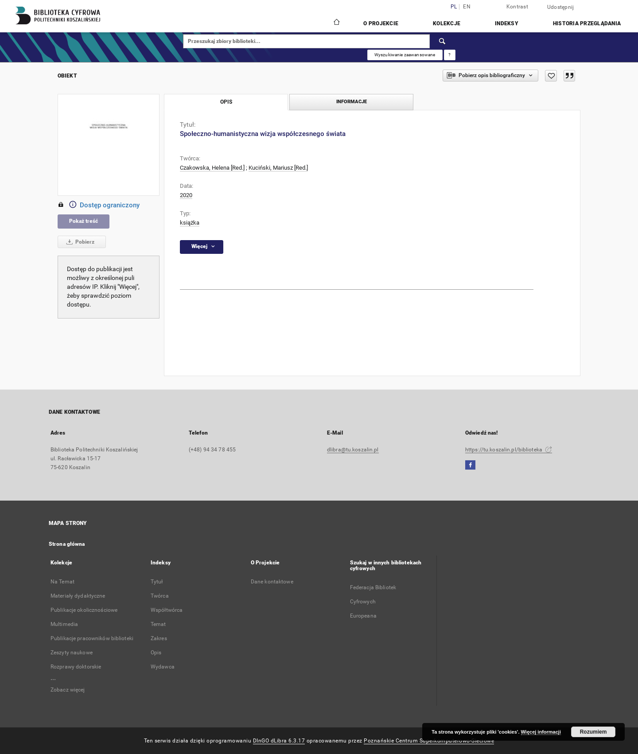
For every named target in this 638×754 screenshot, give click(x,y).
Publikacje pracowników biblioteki (92, 638)
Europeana (363, 616)
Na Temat (62, 582)
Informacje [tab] (351, 102)
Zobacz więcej (68, 690)
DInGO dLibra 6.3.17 (279, 741)
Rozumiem (593, 732)
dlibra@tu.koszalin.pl (353, 450)
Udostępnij (560, 7)
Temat (158, 624)
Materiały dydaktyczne (78, 596)
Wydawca (163, 667)
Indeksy (506, 23)
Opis (156, 652)
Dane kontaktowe (272, 582)
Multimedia (64, 624)
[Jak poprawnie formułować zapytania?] (449, 55)
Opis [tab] (226, 102)
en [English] (467, 7)
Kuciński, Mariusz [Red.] (278, 167)
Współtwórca (167, 610)
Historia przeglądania (587, 23)
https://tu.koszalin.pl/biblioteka (508, 450)
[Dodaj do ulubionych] (551, 76)
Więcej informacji (541, 732)
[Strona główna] (336, 23)
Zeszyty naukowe (72, 652)
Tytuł (157, 582)
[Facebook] (470, 465)
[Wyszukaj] (442, 41)
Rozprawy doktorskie (76, 667)
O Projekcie (380, 23)
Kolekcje (446, 23)
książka (189, 222)
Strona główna (67, 544)
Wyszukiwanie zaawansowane (405, 54)
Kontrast (517, 7)
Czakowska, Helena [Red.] (212, 167)
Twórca (160, 596)
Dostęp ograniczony (99, 205)
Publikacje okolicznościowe (84, 610)
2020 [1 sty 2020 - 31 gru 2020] (186, 195)
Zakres (159, 638)
